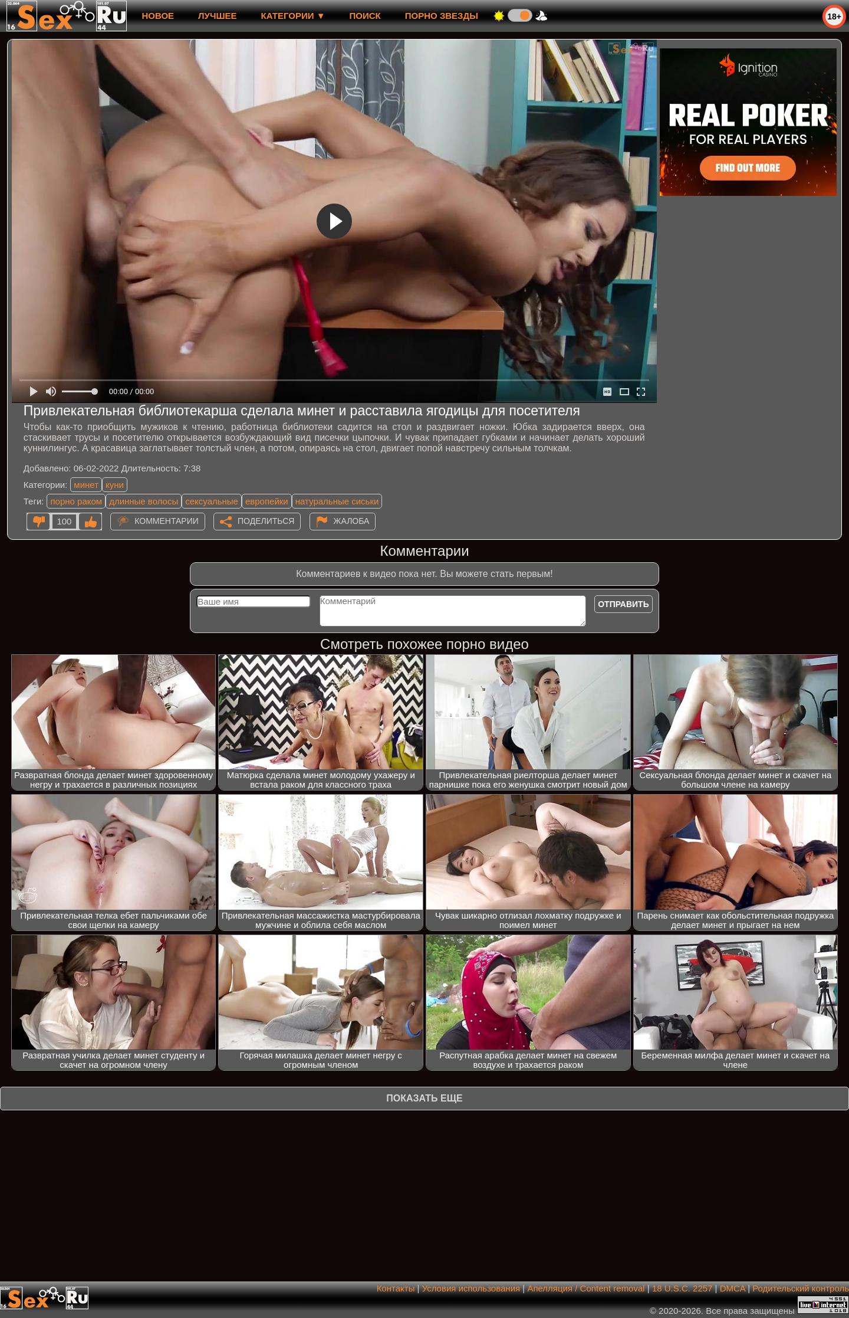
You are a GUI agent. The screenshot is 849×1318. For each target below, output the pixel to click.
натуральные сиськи (337, 501)
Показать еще (424, 1098)
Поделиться (266, 521)
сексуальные (211, 501)
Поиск (365, 16)
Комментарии (166, 521)
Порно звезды (441, 16)
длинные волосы (143, 501)
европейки (266, 501)
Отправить (623, 604)
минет (86, 485)
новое (158, 16)
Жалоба (352, 521)
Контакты (396, 1288)
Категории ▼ (293, 16)
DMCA (732, 1288)
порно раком (76, 501)
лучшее (217, 16)
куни (115, 485)
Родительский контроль (800, 1288)
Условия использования (471, 1288)
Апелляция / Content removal (585, 1288)
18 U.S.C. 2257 (682, 1288)
